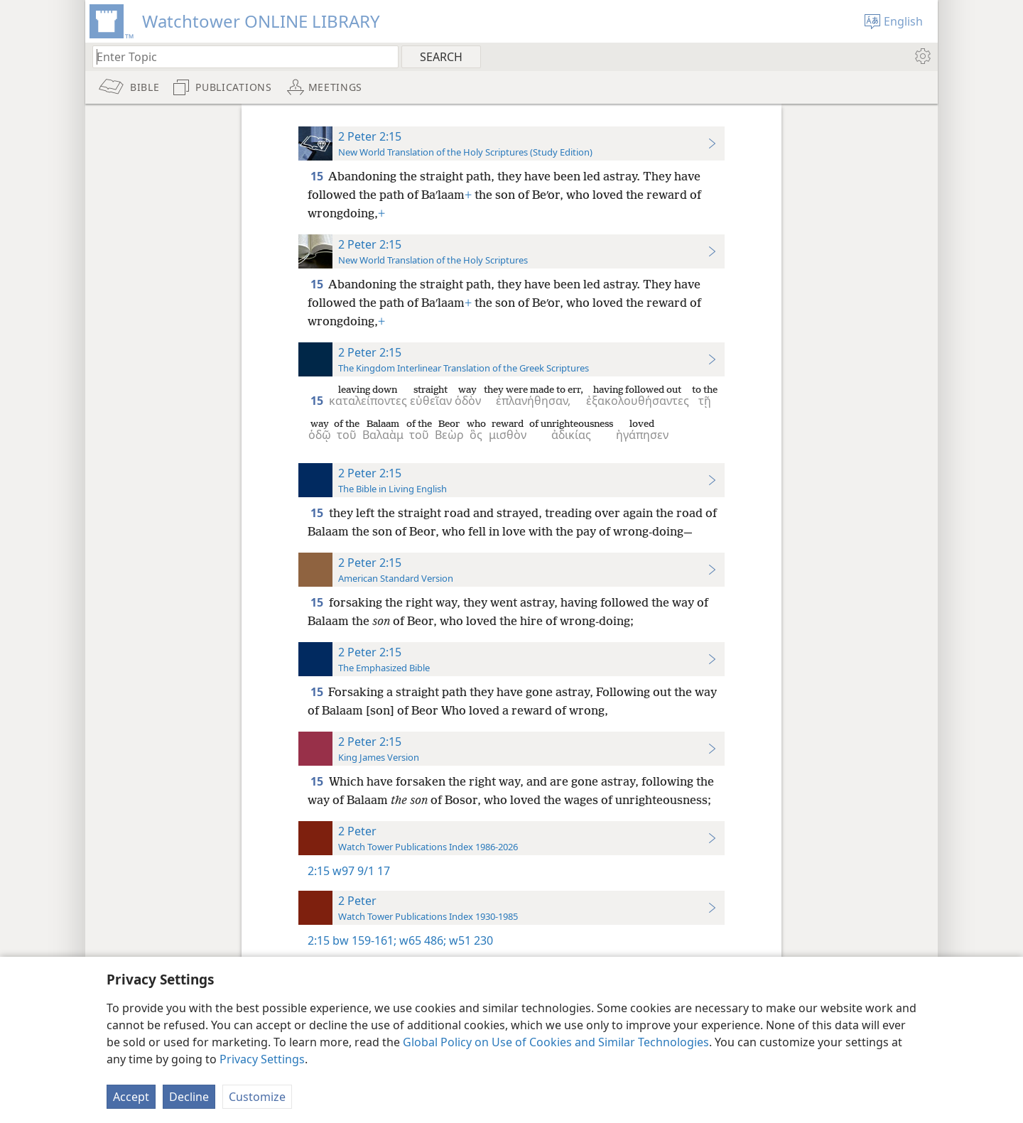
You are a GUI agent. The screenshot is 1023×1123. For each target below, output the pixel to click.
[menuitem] (921, 56)
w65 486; (421, 940)
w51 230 (469, 940)
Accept (131, 1097)
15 (317, 176)
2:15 (319, 871)
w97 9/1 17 (361, 871)
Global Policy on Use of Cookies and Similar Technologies (556, 1042)
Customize (257, 1097)
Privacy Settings (262, 1059)
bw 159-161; (364, 940)
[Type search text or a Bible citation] (239, 56)
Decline (189, 1097)
